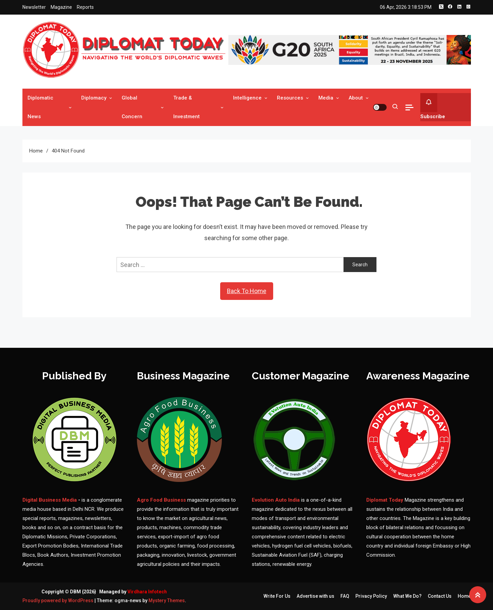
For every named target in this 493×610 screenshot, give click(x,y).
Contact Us (439, 596)
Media (325, 98)
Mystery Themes (166, 600)
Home (464, 596)
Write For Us (276, 596)
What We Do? (407, 596)
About (356, 98)
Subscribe (432, 106)
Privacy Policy (371, 596)
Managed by (133, 591)
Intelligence (247, 98)
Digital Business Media (49, 500)
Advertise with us (315, 596)
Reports (85, 7)
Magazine (61, 7)
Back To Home (246, 290)
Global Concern (132, 107)
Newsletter (34, 7)
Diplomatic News (40, 107)
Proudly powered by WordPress (58, 600)
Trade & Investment (186, 107)
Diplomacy (93, 98)
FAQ (344, 596)
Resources (290, 98)
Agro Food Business (162, 500)
